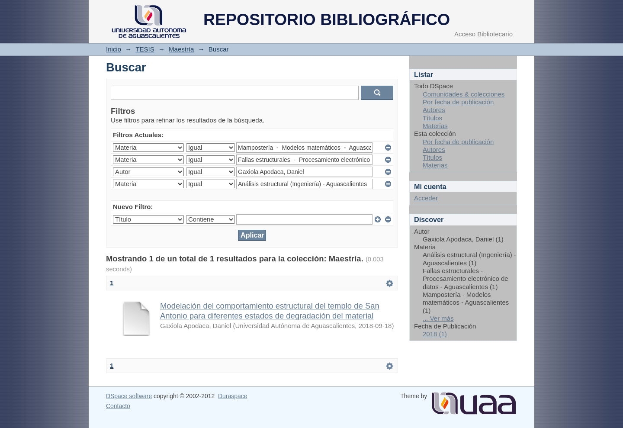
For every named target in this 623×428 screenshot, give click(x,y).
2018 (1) (435, 334)
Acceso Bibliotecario (483, 34)
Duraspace (232, 396)
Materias (435, 125)
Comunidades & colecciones (463, 94)
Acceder (426, 198)
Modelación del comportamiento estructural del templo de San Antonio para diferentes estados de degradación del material (269, 310)
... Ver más (438, 318)
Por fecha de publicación (458, 102)
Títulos (432, 118)
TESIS (144, 49)
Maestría (181, 49)
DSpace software (129, 396)
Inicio (113, 49)
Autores (434, 109)
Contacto (118, 405)
